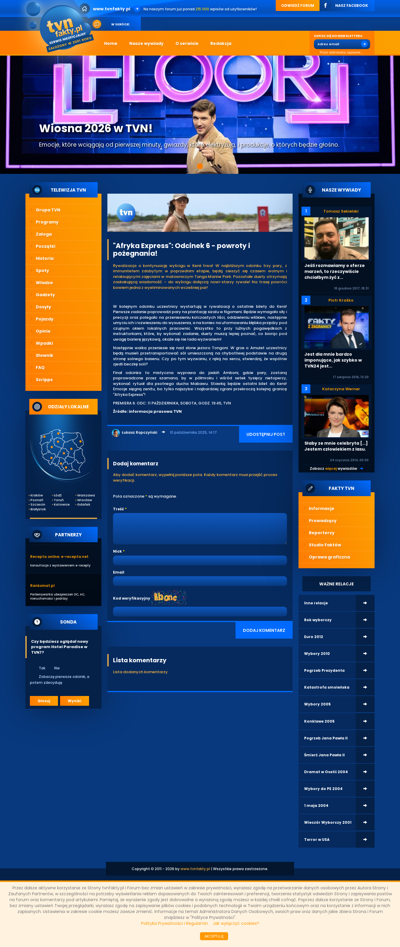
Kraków (36, 495)
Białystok (38, 509)
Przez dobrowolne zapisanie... (338, 52)
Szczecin (37, 504)
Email (118, 572)
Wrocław (84, 500)
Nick (117, 551)
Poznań (36, 500)
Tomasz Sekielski (341, 211)
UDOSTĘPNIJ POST (265, 434)
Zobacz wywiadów (333, 468)
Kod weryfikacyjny (131, 598)
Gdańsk (83, 504)
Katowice (61, 504)
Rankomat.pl (42, 585)
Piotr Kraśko (341, 300)
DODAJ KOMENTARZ (264, 630)
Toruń (59, 500)
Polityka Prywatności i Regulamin (174, 923)
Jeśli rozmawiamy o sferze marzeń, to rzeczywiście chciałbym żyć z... (334, 271)
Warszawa (85, 495)
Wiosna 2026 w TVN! (96, 128)
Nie (53, 668)
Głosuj (44, 700)
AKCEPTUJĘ (214, 936)
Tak (38, 668)
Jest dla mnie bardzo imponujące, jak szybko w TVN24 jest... (333, 360)
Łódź (58, 495)
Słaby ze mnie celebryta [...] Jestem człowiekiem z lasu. (336, 446)
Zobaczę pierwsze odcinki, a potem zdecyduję (59, 679)
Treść (118, 508)
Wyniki (74, 700)
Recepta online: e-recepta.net (59, 556)
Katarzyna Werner (341, 389)
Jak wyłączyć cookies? (236, 923)
